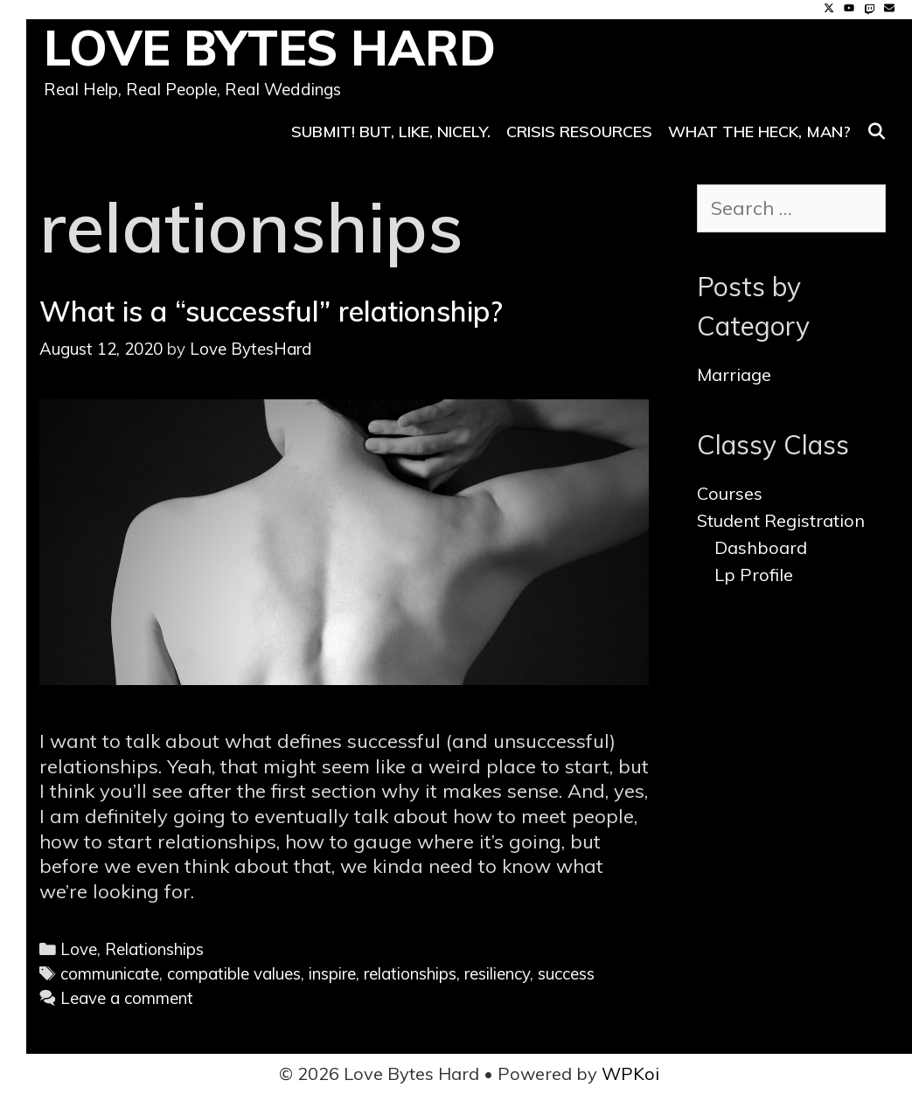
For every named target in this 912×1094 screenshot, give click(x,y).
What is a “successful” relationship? (271, 311)
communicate (109, 973)
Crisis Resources (579, 131)
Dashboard (760, 547)
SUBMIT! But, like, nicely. (391, 131)
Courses (729, 493)
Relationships (154, 948)
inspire (332, 973)
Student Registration (781, 520)
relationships (410, 973)
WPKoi (630, 1073)
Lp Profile (753, 574)
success (566, 973)
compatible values (234, 973)
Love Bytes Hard (270, 47)
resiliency (497, 973)
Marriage (734, 374)
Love (78, 948)
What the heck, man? (759, 131)
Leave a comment (126, 997)
